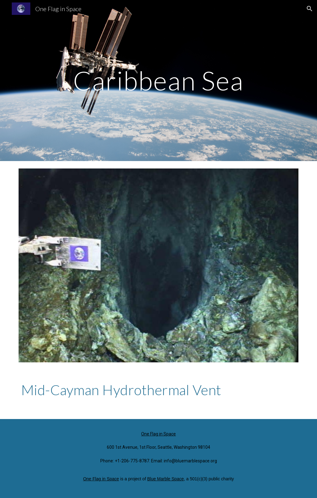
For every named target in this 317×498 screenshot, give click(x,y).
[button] (309, 8)
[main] (158, 80)
